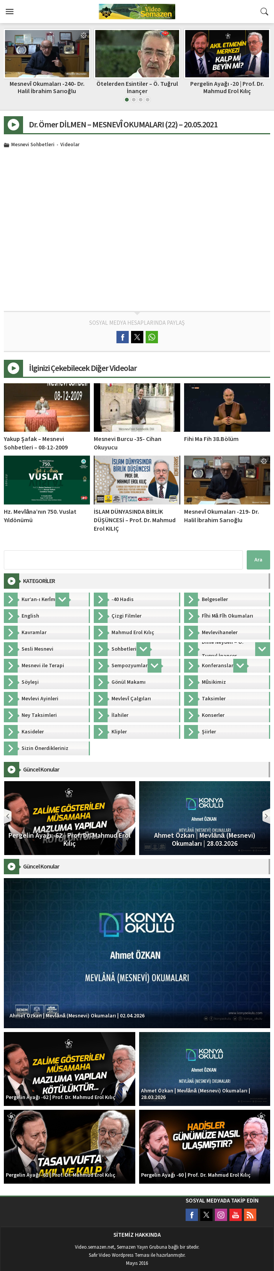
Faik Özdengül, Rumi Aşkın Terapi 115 (47, 87)
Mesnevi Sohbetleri (33, 145)
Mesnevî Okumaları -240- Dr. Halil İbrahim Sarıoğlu (137, 87)
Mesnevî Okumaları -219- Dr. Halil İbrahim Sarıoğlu (221, 516)
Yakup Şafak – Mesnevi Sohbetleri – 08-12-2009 (36, 443)
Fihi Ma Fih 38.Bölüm (211, 439)
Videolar (70, 145)
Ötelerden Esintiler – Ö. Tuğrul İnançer (227, 87)
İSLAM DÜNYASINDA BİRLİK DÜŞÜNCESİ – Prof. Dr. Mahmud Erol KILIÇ (135, 520)
